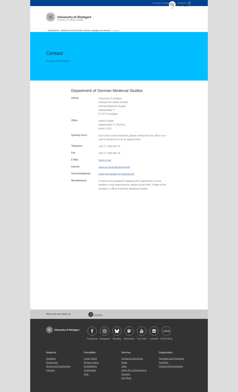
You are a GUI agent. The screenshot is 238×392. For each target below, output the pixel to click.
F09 (182, 3)
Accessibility (90, 366)
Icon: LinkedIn (153, 331)
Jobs (124, 366)
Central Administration (171, 366)
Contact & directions (132, 358)
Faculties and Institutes (171, 358)
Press (124, 362)
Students (51, 358)
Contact (95, 314)
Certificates (90, 370)
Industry (50, 370)
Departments (53, 30)
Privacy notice (91, 362)
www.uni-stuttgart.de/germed (114, 167)
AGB (86, 374)
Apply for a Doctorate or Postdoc (134, 372)
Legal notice (90, 358)
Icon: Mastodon (129, 331)
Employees (52, 362)
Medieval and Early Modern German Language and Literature (85, 30)
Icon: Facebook (92, 331)
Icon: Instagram (104, 331)
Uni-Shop (126, 377)
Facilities (163, 362)
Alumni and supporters (58, 366)
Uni (161, 3)
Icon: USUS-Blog (166, 331)
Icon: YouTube (141, 331)
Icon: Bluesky (116, 331)
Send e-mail (105, 160)
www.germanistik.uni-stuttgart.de (116, 173)
